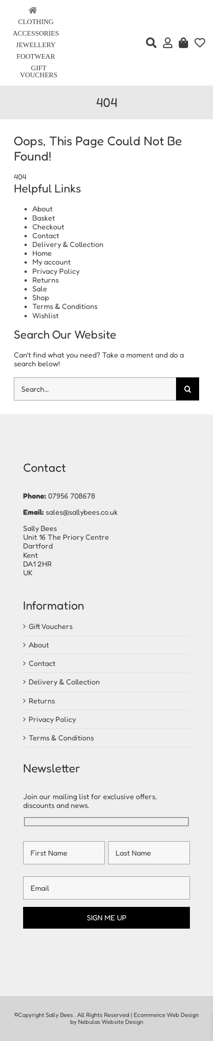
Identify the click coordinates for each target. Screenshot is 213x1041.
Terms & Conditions (64, 306)
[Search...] (95, 388)
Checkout (48, 226)
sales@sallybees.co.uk (82, 512)
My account (51, 261)
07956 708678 (71, 495)
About (42, 208)
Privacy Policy (55, 271)
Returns (45, 279)
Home (42, 253)
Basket (43, 217)
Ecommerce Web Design (166, 1014)
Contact (45, 235)
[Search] (151, 43)
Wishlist (45, 315)
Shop (40, 297)
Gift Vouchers (51, 626)
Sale (39, 288)
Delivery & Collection (67, 244)
